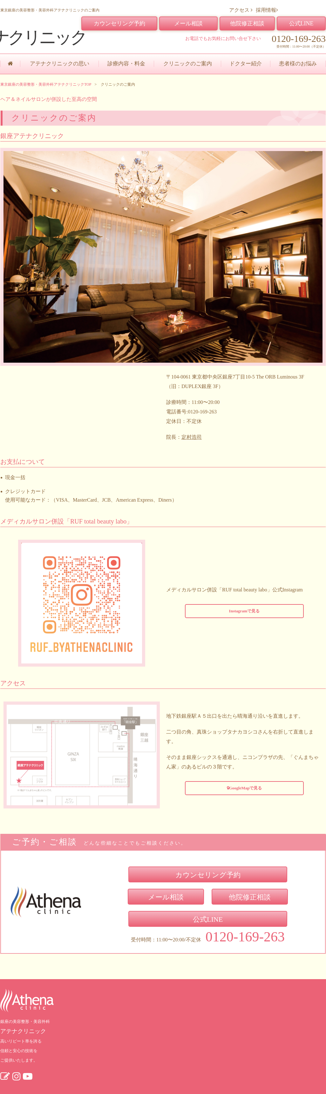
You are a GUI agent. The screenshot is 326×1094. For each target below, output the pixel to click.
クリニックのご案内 (187, 64)
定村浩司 (191, 437)
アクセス (241, 10)
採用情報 (267, 10)
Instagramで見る (244, 611)
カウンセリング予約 (119, 23)
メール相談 (188, 23)
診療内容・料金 (126, 64)
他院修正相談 (247, 23)
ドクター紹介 (245, 64)
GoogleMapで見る (244, 788)
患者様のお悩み (298, 64)
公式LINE (301, 23)
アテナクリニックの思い (59, 64)
